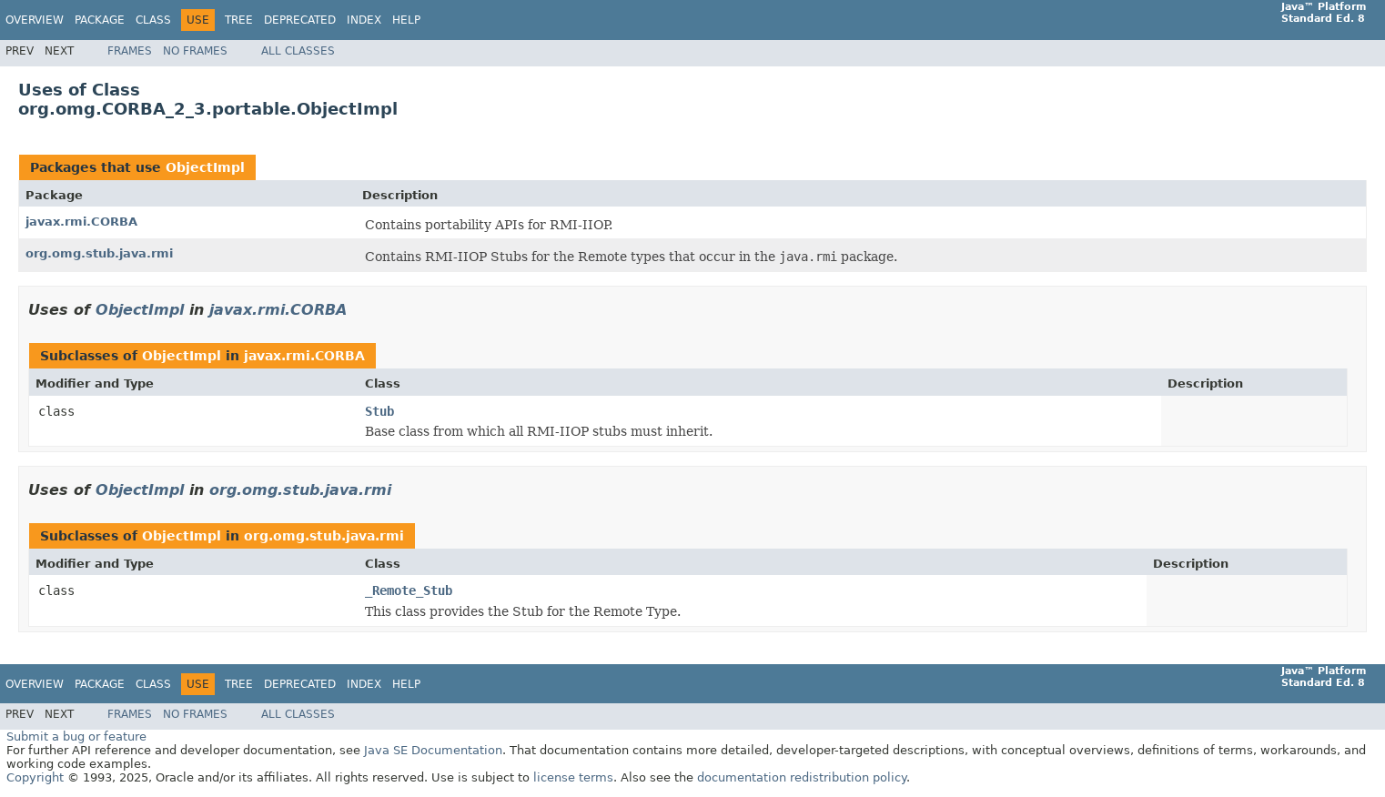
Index (364, 20)
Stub (379, 411)
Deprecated (300, 20)
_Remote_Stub (408, 590)
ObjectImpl (205, 167)
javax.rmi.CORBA (81, 221)
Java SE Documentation (433, 750)
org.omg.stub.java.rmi (99, 253)
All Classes (298, 51)
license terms (573, 777)
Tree (239, 20)
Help (406, 20)
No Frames (195, 51)
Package (100, 20)
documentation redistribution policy (801, 777)
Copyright (35, 777)
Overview (34, 20)
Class (153, 20)
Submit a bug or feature (76, 736)
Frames (129, 51)
